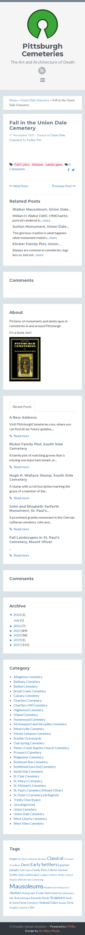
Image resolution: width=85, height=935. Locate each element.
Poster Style (43, 893)
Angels (13, 858)
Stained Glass (48, 902)
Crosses (69, 858)
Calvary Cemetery (26, 696)
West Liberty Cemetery (30, 819)
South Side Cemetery (28, 771)
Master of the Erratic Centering (26, 879)
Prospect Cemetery (27, 752)
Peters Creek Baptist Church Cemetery (41, 748)
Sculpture (57, 897)
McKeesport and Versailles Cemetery (40, 724)
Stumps (63, 902)
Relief (54, 893)
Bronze (42, 858)
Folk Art (52, 870)
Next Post (18, 186)
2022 (17, 626)
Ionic (21, 874)
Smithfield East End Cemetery (35, 767)
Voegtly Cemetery (19, 907)
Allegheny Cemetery (28, 677)
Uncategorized (24, 804)
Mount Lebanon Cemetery (32, 733)
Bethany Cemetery (27, 681)
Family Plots (40, 870)
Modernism (50, 887)
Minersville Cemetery (29, 729)
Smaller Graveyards (27, 738)
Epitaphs (14, 870)
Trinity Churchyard (27, 800)
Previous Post (64, 186)
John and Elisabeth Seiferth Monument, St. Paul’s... (34, 509)
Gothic (13, 874)
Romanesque (22, 898)
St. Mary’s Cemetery (28, 781)
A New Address (23, 417)
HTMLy (71, 926)
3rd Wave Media (49, 931)
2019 (17, 640)
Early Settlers (43, 864)
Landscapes (54, 164)
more (46, 220)
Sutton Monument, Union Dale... (40, 227)
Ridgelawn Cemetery (28, 757)
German (63, 870)
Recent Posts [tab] (22, 406)
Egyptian (63, 865)
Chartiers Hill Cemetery (30, 705)
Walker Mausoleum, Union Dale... (41, 209)
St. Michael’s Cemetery (30, 785)
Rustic (46, 898)
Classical (55, 858)
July (16, 620)
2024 (17, 615)
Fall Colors (22, 164)
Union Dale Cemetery (29, 814)
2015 (17, 645)
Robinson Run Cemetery (31, 762)
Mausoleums (26, 886)
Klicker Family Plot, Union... (36, 244)
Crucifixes (15, 865)
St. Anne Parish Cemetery (24, 902)
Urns (70, 902)
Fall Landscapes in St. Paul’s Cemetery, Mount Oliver (34, 540)
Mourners (63, 887)
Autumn (37, 164)
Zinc (32, 907)
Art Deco (23, 858)
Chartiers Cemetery (28, 700)
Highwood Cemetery (28, 710)
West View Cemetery (29, 823)
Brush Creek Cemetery (30, 691)
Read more (19, 436)
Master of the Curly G (61, 875)
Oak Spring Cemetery (29, 743)
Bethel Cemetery (26, 686)
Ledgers (44, 874)
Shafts (69, 898)
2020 (17, 635)
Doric (25, 865)
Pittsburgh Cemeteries (42, 50)
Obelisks (15, 893)
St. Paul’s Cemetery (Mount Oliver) (38, 790)
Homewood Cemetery (29, 719)
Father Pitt (34, 140)
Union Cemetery (25, 809)
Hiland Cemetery (26, 715)
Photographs (29, 893)
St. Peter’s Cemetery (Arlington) (36, 795)
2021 (17, 631)
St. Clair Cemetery (26, 776)
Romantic (36, 898)
